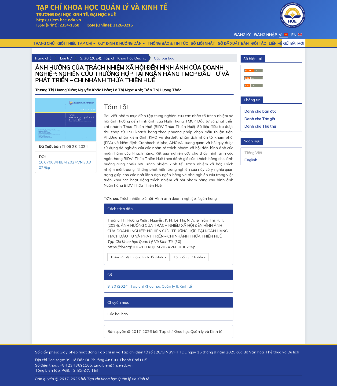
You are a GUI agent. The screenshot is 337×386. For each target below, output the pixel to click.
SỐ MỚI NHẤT (203, 43)
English (250, 160)
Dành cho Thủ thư (260, 126)
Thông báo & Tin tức (167, 43)
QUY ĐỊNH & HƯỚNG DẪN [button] (121, 43)
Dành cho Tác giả (259, 118)
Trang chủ (44, 43)
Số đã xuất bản (233, 43)
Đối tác (258, 43)
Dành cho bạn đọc (260, 111)
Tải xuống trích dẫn (190, 257)
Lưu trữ (66, 58)
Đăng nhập (265, 34)
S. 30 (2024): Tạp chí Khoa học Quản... (113, 58)
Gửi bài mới (293, 43)
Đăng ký (242, 34)
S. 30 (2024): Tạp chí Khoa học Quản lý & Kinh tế (149, 286)
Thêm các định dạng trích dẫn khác (138, 257)
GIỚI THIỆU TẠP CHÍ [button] (76, 43)
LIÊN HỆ (275, 43)
